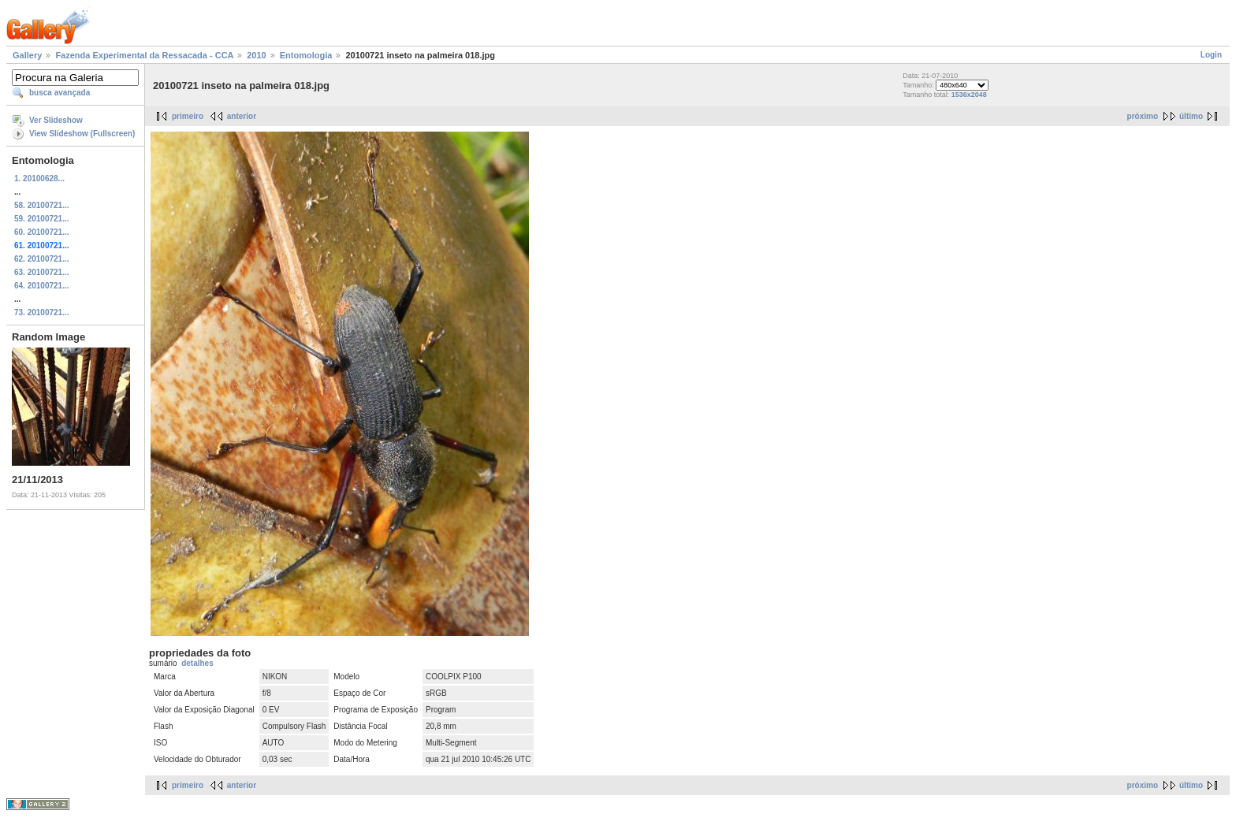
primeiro (187, 116)
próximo (1142, 116)
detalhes (197, 663)
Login (1211, 54)
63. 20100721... (41, 272)
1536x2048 (969, 95)
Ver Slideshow (56, 120)
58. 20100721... (41, 205)
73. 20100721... (41, 312)
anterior (241, 116)
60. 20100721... (41, 232)
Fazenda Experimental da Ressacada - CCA (144, 55)
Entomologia (306, 55)
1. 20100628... (39, 178)
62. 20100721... (41, 259)
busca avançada (59, 92)
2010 (256, 55)
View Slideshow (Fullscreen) (82, 133)
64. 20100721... (41, 285)
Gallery (27, 55)
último (1191, 116)
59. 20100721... (41, 218)
